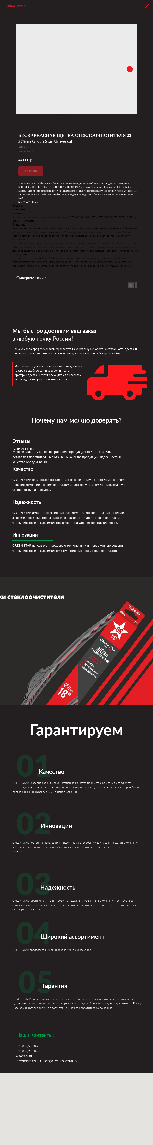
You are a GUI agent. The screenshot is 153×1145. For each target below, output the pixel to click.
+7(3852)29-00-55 (28, 1051)
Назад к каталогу (16, 5)
